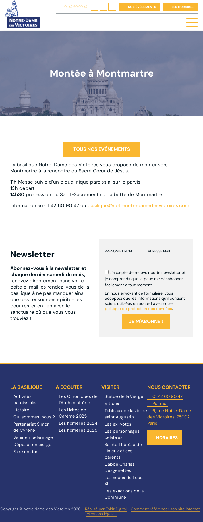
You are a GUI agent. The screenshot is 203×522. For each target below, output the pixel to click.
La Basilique (26, 387)
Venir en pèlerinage (33, 437)
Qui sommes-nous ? (34, 417)
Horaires (167, 438)
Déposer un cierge (32, 444)
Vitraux (112, 403)
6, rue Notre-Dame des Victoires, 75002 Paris (169, 417)
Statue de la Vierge (124, 396)
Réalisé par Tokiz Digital (106, 509)
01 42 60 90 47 (75, 7)
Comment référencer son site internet (165, 509)
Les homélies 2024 (78, 423)
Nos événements (142, 7)
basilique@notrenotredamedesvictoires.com (138, 205)
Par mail (160, 403)
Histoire (21, 410)
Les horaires (183, 7)
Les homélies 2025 (78, 430)
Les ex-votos (118, 424)
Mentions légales (101, 513)
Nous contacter (169, 387)
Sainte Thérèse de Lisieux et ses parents (123, 451)
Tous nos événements (101, 149)
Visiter (110, 387)
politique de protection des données (138, 308)
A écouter (69, 387)
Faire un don (25, 452)
